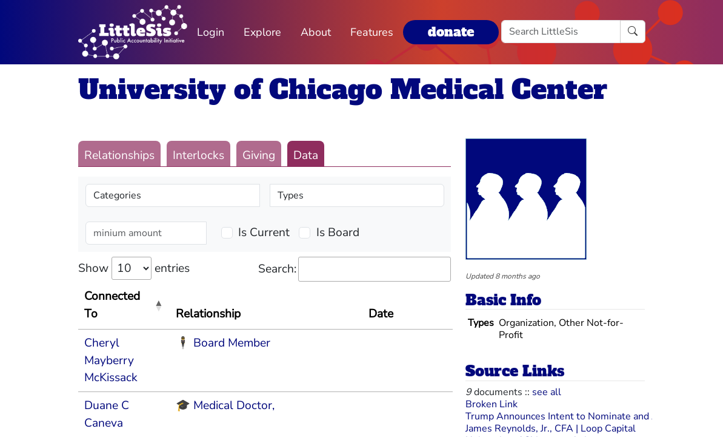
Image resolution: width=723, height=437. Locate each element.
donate (451, 32)
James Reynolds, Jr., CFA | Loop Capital (550, 428)
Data (305, 155)
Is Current (264, 232)
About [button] (316, 32)
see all (546, 392)
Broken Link (491, 404)
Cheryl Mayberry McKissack (111, 360)
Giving (258, 155)
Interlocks (198, 155)
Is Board (337, 232)
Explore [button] (262, 32)
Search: (354, 269)
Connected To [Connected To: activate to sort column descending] (112, 305)
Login (210, 32)
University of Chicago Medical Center (342, 89)
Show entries (134, 268)
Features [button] (371, 32)
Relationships (119, 155)
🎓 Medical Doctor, (225, 405)
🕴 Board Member (223, 343)
